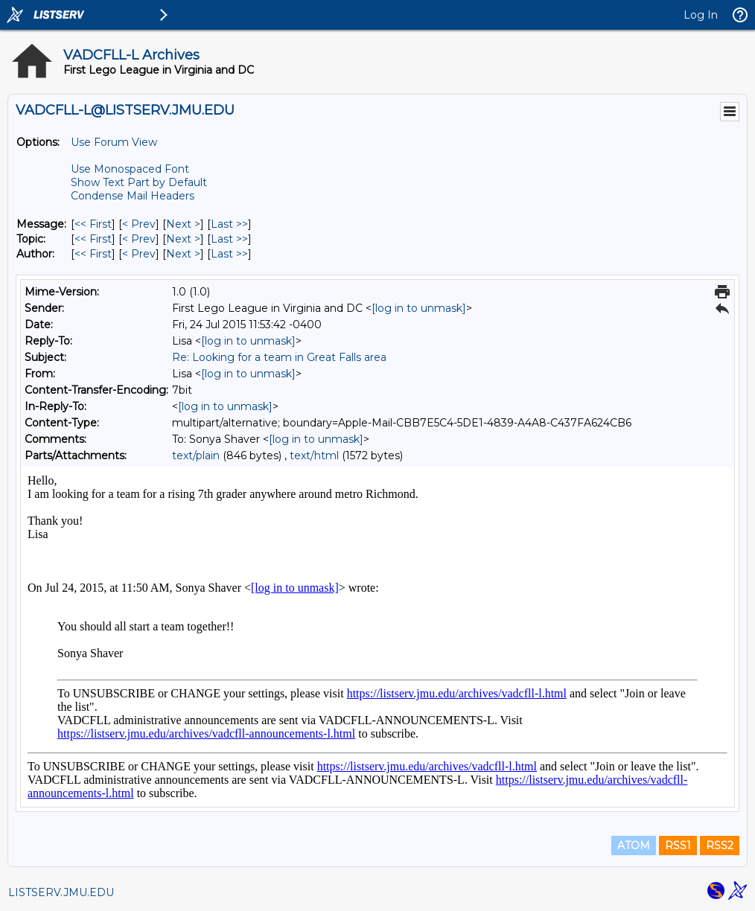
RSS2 (719, 845)
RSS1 (678, 845)
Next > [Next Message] (183, 224)
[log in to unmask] (419, 308)
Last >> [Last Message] (229, 224)
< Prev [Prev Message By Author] (139, 253)
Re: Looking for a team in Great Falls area (279, 357)
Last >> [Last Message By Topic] (229, 239)
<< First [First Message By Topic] (93, 239)
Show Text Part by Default (139, 182)
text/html (314, 455)
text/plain (196, 455)
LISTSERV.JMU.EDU (61, 892)
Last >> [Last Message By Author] (229, 253)
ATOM (633, 845)
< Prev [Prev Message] (139, 224)
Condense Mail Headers (132, 195)
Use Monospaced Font (130, 169)
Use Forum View (114, 142)
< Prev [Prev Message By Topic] (139, 239)
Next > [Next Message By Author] (183, 253)
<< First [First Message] (93, 224)
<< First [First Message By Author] (93, 253)
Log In (701, 15)
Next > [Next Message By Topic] (183, 239)
